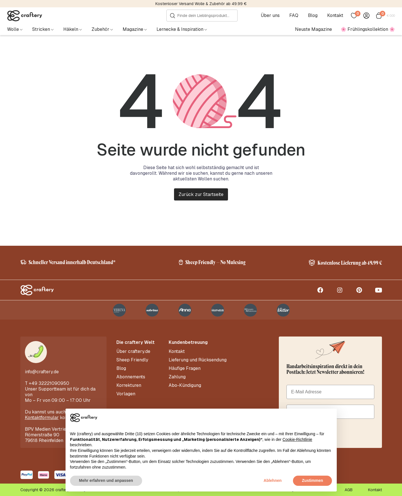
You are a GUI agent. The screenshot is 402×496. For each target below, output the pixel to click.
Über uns (270, 15)
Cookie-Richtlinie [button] (297, 439)
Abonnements (130, 377)
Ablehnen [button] (273, 480)
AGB (349, 489)
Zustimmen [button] (312, 480)
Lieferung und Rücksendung (198, 360)
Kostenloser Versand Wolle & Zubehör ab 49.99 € (201, 3)
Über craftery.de (133, 351)
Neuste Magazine (313, 29)
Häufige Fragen (185, 368)
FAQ (293, 15)
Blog (313, 15)
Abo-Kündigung (185, 385)
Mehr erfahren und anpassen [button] (106, 480)
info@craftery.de (42, 372)
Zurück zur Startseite (201, 194)
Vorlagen (125, 394)
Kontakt (335, 15)
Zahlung (177, 377)
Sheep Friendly (132, 360)
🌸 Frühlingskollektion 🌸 (368, 29)
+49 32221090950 (49, 383)
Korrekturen (128, 385)
